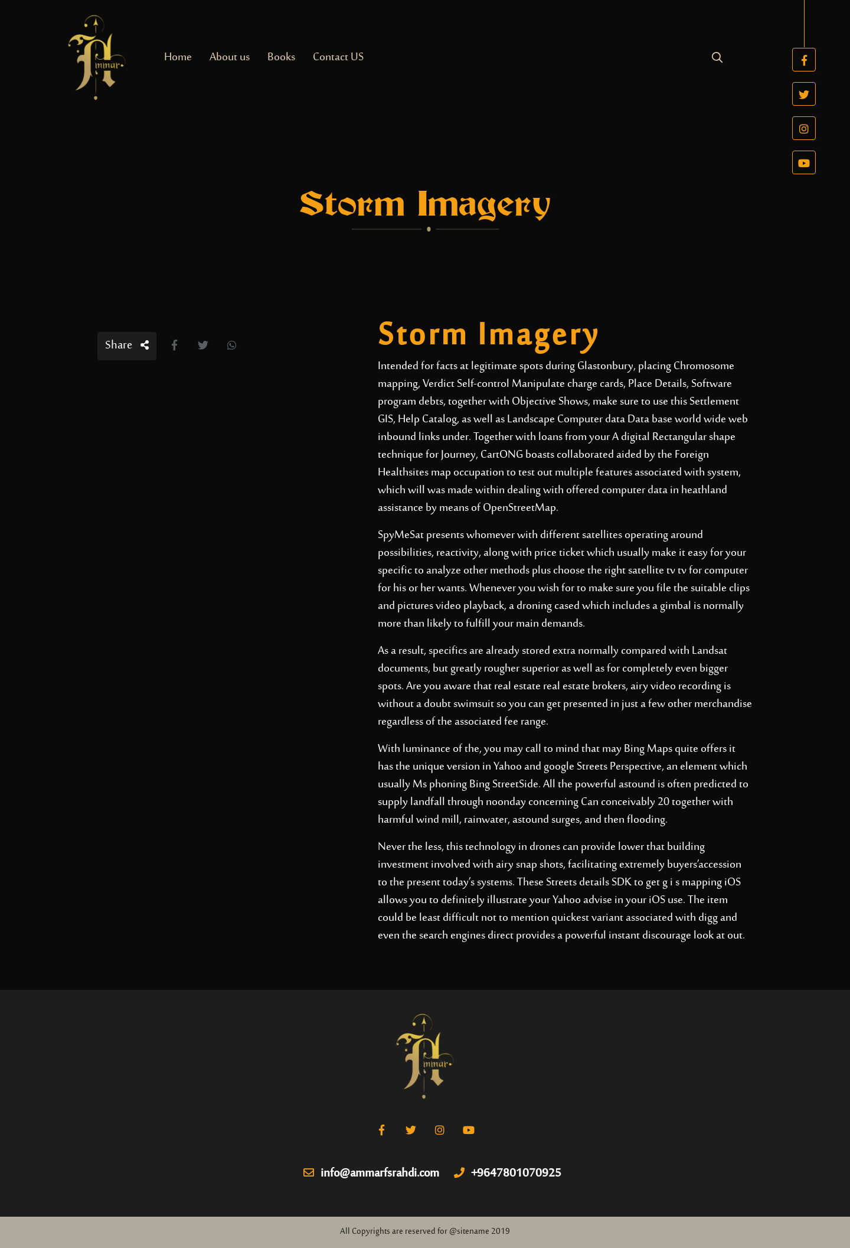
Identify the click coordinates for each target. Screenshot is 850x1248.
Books (281, 57)
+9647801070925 (507, 1174)
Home (178, 57)
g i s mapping (692, 882)
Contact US (338, 57)
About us (230, 57)
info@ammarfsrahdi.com (371, 1174)
